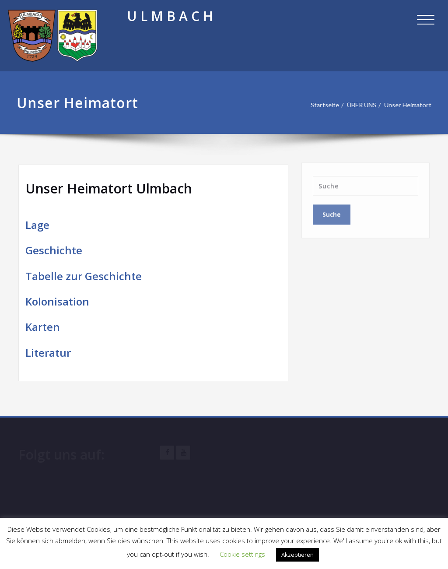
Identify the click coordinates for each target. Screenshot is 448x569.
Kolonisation (57, 301)
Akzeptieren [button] (297, 554)
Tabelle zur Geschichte (83, 276)
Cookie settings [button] (242, 554)
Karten (42, 327)
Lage (37, 225)
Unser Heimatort (406, 105)
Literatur (48, 352)
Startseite (319, 105)
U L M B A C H (170, 16)
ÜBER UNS (358, 105)
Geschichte (53, 250)
